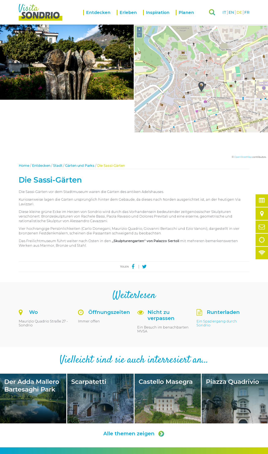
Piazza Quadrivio (235, 340)
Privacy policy (67, 450)
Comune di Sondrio (46, 450)
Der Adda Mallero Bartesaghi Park (33, 340)
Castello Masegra (168, 340)
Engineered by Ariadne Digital (231, 450)
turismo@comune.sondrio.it (160, 425)
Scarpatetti (100, 340)
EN (231, 12)
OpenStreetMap (243, 98)
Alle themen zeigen (134, 375)
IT (224, 12)
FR (246, 12)
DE (239, 12)
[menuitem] (100, 17)
